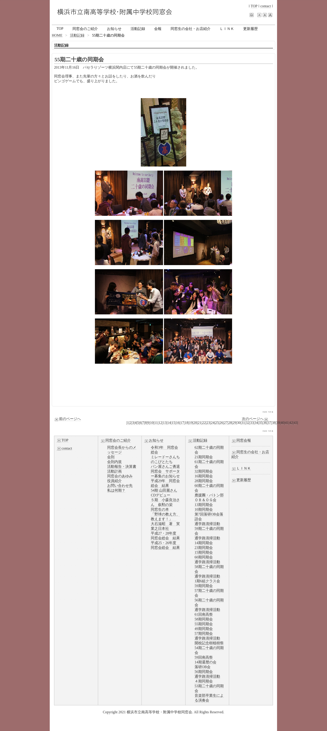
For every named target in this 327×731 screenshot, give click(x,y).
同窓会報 (241, 440)
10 (152, 423)
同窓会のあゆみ (120, 476)
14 (169, 423)
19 (191, 423)
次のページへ (255, 419)
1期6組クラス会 (207, 581)
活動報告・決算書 (121, 466)
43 (295, 423)
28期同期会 (204, 481)
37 (269, 423)
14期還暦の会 (205, 662)
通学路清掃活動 (207, 524)
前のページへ (67, 419)
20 (195, 423)
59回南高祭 (204, 657)
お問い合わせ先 (120, 485)
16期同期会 (204, 476)
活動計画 (114, 471)
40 (282, 423)
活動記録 (138, 29)
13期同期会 (204, 505)
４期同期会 (204, 681)
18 (186, 423)
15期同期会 (204, 552)
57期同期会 (204, 633)
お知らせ (114, 29)
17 (182, 423)
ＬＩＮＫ (227, 29)
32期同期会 (204, 471)
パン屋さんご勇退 (165, 466)
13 (164, 423)
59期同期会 (204, 586)
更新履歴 (250, 29)
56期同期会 (204, 672)
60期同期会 (204, 557)
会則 (110, 457)
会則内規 (114, 462)
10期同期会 (204, 509)
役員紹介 (114, 481)
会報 (157, 29)
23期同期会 (204, 547)
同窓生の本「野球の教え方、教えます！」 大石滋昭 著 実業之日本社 (165, 518)
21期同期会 (204, 457)
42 (291, 423)
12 (160, 423)
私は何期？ (116, 490)
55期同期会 (204, 624)
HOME (57, 35)
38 (273, 423)
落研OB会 (203, 667)
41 (287, 423)
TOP (254, 6)
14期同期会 (204, 543)
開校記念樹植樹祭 (209, 643)
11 (156, 423)
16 (178, 423)
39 (278, 423)
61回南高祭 (204, 614)
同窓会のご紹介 (85, 29)
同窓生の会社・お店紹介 (191, 29)
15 (173, 423)
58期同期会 (204, 619)
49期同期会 (204, 629)
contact (265, 6)
